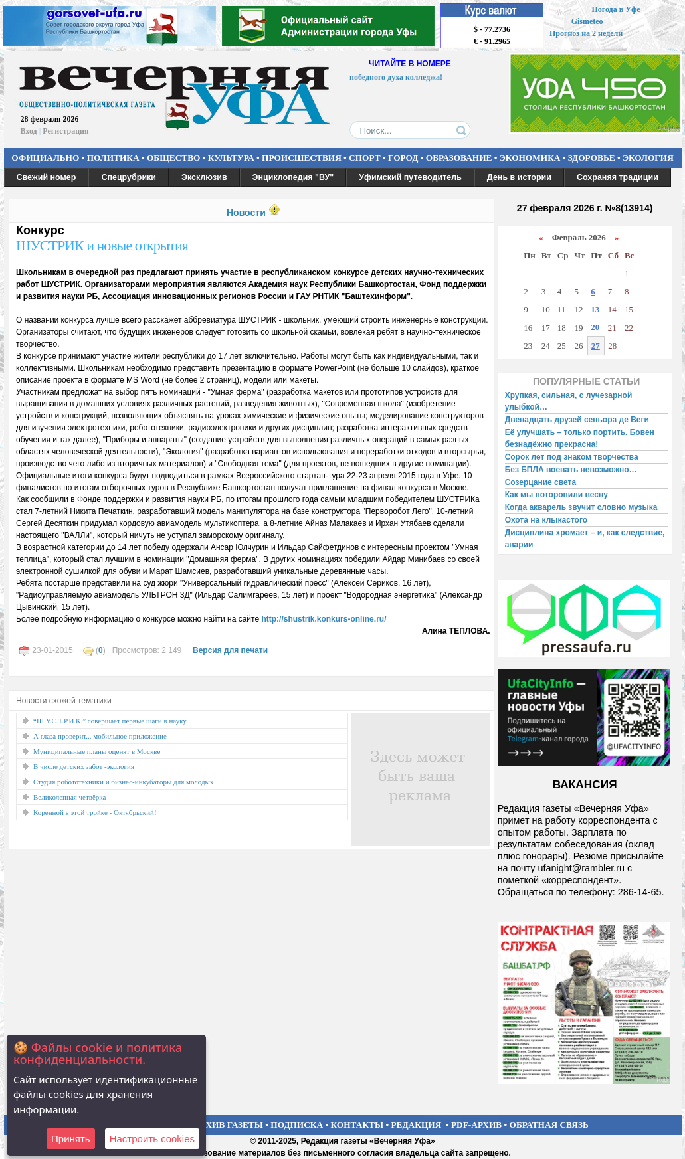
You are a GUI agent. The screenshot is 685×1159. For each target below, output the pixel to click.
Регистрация (65, 130)
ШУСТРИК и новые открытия (102, 245)
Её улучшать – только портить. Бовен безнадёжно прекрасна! (579, 438)
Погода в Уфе (615, 9)
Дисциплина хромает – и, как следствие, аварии (585, 538)
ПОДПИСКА (296, 1125)
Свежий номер (46, 177)
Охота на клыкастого (546, 520)
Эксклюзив (204, 177)
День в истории (519, 177)
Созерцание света (540, 482)
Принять (70, 1138)
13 (595, 309)
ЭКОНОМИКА (530, 158)
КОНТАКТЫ (357, 1125)
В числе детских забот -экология (83, 766)
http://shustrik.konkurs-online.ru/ (323, 619)
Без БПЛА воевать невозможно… (571, 469)
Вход (29, 130)
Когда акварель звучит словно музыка (581, 507)
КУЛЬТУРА (231, 158)
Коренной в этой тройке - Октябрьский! (95, 812)
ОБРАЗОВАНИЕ (459, 158)
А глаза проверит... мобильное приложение (100, 736)
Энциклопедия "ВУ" (293, 177)
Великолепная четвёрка (69, 797)
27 (595, 346)
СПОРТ (365, 158)
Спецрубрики (128, 177)
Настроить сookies (152, 1138)
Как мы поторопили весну (556, 494)
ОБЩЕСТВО (173, 158)
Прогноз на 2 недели (586, 33)
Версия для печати (230, 650)
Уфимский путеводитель (410, 177)
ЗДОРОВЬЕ (591, 158)
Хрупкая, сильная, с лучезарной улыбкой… (569, 401)
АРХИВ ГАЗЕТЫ (228, 1125)
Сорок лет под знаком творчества (571, 457)
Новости (246, 212)
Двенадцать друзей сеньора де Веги (577, 419)
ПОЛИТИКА (113, 158)
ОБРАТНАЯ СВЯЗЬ (549, 1125)
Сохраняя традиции (617, 177)
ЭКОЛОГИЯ (648, 158)
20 (595, 327)
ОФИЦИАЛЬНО (45, 158)
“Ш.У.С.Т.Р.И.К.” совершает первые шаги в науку (110, 721)
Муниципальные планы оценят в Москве (96, 751)
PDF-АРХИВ (476, 1125)
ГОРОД (403, 158)
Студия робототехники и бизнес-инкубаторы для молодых (123, 782)
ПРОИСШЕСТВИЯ (302, 158)
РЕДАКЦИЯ (416, 1125)
